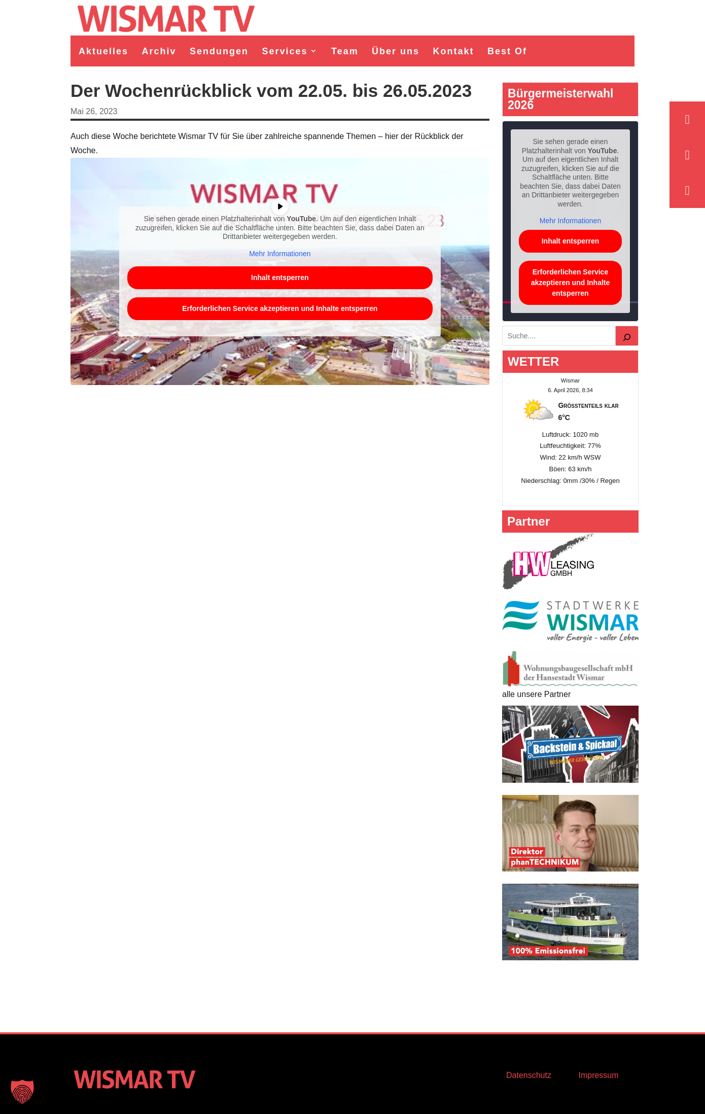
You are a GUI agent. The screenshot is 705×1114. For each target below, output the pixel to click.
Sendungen (219, 51)
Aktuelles (103, 51)
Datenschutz (528, 1075)
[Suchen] (627, 336)
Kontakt (453, 51)
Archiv (159, 51)
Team (345, 51)
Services (284, 51)
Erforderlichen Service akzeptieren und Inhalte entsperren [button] (279, 308)
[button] (22, 1091)
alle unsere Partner (536, 694)
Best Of (507, 51)
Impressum (598, 1075)
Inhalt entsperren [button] (280, 277)
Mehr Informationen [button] (279, 254)
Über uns (395, 51)
